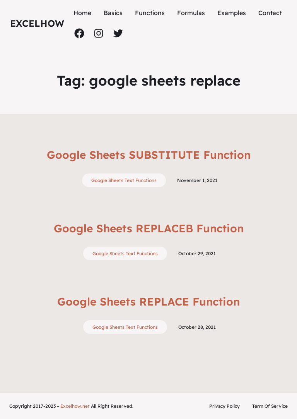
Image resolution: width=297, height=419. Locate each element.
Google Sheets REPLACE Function (148, 301)
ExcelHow (37, 23)
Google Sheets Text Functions (124, 180)
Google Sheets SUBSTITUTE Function (149, 154)
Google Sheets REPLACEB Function (149, 228)
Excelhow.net (75, 406)
